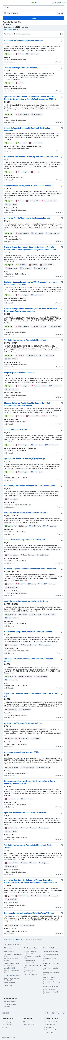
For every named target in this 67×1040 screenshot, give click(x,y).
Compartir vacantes (29, 1024)
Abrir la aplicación (59, 3)
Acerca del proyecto (8, 1022)
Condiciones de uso (50, 1027)
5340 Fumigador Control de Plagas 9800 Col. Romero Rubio (29, 486)
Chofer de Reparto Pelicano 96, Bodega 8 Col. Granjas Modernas (27, 129)
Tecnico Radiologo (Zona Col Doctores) (20, 68)
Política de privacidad (50, 1030)
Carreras (4, 1027)
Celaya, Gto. (8, 985)
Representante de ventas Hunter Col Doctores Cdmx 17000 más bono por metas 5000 (29, 782)
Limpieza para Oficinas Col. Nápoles (19, 373)
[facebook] (47, 1013)
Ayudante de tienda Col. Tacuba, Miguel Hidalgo (24, 459)
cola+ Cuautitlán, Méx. (31, 974)
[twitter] (58, 1013)
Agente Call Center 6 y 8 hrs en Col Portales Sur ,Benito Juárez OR (30, 695)
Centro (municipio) (9, 983)
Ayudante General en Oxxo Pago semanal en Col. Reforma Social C (28, 660)
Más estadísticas (11, 29)
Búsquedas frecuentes (13, 944)
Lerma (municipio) (9, 968)
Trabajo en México (49, 1024)
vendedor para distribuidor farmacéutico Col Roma (26, 513)
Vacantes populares (10, 1001)
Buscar (33, 18)
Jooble (13, 1037)
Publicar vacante (28, 1022)
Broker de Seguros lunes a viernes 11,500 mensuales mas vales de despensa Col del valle (30, 283)
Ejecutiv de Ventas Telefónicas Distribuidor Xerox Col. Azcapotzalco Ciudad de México (27, 404)
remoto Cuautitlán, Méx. (50, 951)
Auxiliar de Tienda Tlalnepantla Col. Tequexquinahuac (27, 218)
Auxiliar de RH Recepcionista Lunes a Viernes (23, 41)
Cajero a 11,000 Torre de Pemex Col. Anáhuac (23, 723)
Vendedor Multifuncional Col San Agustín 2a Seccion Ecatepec (31, 157)
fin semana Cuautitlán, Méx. (52, 989)
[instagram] (53, 1013)
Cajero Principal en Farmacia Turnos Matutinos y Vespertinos (30, 569)
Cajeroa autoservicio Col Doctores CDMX (21, 752)
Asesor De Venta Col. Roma (15, 430)
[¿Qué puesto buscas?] (33, 7)
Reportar (59, 62)
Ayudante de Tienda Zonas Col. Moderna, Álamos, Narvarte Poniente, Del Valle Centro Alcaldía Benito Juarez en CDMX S (30, 98)
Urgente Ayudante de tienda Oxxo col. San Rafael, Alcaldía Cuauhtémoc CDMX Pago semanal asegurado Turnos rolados (30, 248)
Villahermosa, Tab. (9, 951)
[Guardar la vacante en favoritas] (62, 41)
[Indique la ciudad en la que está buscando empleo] (33, 13)
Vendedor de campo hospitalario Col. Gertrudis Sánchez (28, 632)
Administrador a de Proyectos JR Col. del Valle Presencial (28, 186)
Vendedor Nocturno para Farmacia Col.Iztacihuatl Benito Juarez (28, 846)
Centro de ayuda (7, 1024)
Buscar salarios (48, 1032)
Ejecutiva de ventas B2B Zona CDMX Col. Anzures (25, 813)
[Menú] (3, 3)
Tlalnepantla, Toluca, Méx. (12, 975)
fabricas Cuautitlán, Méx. (51, 986)
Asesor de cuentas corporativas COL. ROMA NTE (24, 540)
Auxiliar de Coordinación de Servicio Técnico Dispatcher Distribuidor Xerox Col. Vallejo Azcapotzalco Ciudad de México (30, 881)
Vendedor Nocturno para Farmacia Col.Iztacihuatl (25, 340)
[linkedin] (63, 1013)
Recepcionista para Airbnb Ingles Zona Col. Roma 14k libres (29, 913)
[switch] (61, 34)
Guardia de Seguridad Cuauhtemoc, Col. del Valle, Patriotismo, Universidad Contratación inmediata (30, 310)
